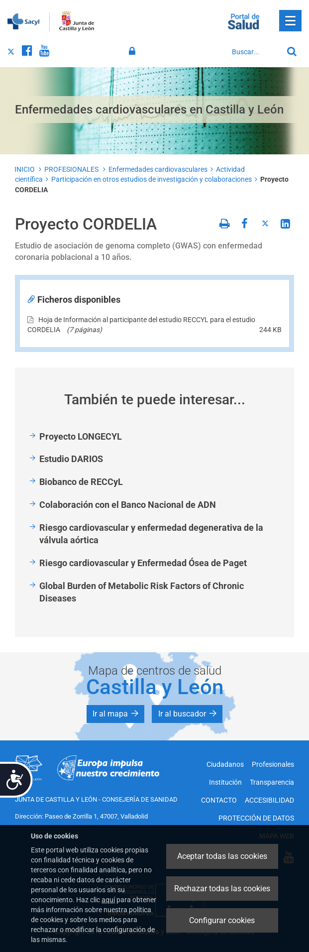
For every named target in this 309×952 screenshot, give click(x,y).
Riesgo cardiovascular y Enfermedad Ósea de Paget (143, 563)
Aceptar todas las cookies (222, 856)
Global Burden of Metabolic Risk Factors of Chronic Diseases (141, 592)
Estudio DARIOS (71, 459)
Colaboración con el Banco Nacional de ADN (127, 504)
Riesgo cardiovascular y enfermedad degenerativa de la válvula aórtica (151, 534)
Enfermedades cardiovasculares (157, 169)
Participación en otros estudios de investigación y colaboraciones (151, 179)
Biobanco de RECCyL (81, 481)
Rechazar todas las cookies (222, 888)
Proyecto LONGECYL (80, 436)
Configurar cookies (222, 920)
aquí (108, 900)
